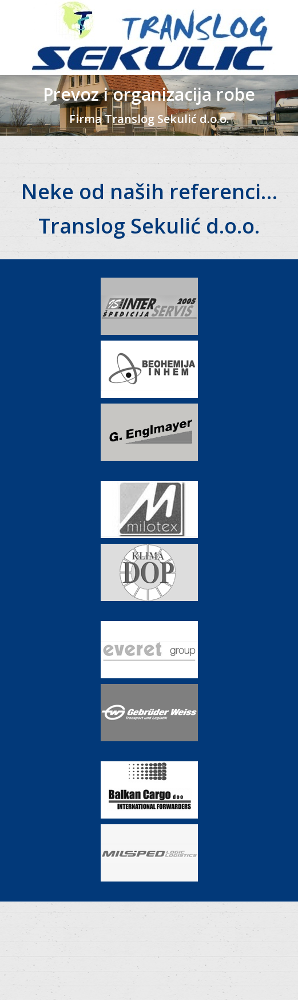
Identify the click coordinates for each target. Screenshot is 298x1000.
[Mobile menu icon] (18, 38)
